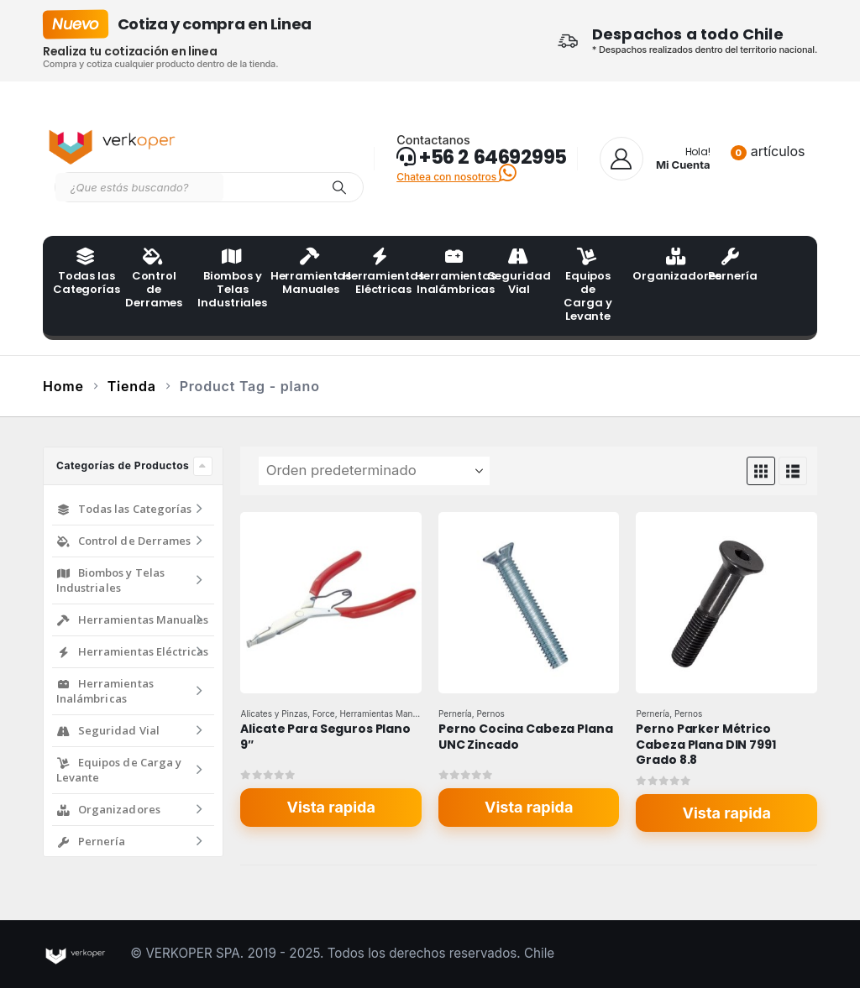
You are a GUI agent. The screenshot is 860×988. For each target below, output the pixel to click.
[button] (761, 471)
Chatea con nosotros (456, 176)
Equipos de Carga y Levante (587, 286)
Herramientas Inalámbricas (446, 272)
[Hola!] (655, 158)
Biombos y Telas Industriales (228, 279)
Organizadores (663, 266)
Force (323, 713)
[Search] (339, 187)
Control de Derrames (153, 279)
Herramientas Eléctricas (374, 272)
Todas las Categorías (84, 272)
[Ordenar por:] (374, 471)
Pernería (732, 266)
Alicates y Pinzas (273, 713)
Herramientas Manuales (301, 272)
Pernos (490, 713)
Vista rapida (331, 807)
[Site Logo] (114, 143)
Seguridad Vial (519, 272)
